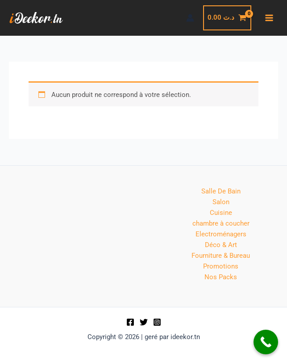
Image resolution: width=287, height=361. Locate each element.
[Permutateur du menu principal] (269, 18)
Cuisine (221, 213)
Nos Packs (220, 277)
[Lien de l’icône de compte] (190, 18)
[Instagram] (157, 322)
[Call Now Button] (266, 342)
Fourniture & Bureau (220, 256)
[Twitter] (144, 322)
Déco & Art (221, 245)
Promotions (220, 266)
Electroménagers (220, 234)
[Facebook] (130, 322)
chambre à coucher (221, 223)
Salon (220, 202)
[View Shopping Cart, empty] (227, 17)
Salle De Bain (221, 191)
